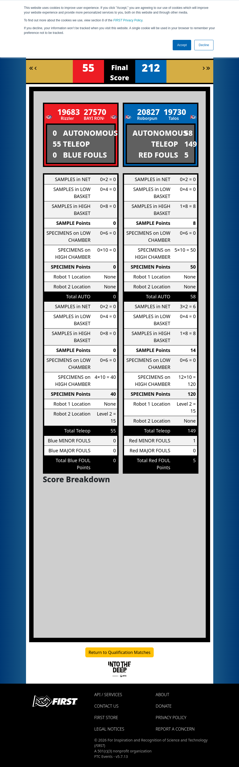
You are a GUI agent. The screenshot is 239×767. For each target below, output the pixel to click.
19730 (174, 112)
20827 (147, 112)
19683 (67, 112)
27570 (94, 112)
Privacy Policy (128, 20)
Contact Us (106, 706)
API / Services (108, 694)
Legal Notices (109, 729)
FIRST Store (106, 717)
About (162, 694)
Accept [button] (182, 45)
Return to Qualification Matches (120, 652)
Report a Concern (175, 729)
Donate (164, 706)
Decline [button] (204, 45)
